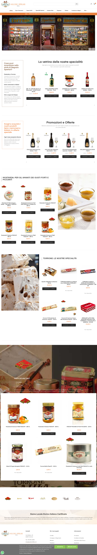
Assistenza (76, 536)
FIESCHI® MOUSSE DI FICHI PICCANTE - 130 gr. (79, 421)
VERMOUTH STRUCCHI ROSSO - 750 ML (87, 89)
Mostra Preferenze (27, 553)
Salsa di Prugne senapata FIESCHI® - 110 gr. (18, 459)
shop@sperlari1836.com (31, 535)
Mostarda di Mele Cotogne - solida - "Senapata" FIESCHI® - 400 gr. (9, 203)
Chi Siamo (76, 528)
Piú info (21, 553)
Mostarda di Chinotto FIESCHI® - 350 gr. (47, 202)
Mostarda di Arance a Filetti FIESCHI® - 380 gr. (47, 234)
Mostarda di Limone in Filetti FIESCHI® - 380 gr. (28, 234)
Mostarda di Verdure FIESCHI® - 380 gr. (9, 234)
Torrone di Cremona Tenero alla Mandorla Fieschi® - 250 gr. (68, 315)
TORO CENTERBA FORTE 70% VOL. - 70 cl (51, 89)
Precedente (86, 47)
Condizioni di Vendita (79, 531)
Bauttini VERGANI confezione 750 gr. (49, 279)
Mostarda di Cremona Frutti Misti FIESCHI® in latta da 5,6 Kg (79, 460)
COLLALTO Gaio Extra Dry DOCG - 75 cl (33, 150)
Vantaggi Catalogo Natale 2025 (57, 538)
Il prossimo (92, 47)
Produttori (52, 536)
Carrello (52, 528)
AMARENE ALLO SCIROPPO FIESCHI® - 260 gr (69, 89)
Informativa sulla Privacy (79, 533)
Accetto (60, 546)
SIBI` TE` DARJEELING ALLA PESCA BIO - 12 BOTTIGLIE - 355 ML (33, 90)
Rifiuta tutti (72, 546)
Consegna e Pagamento (55, 531)
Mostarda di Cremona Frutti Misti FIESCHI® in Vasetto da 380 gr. (28, 203)
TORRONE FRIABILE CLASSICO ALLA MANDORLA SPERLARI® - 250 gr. (68, 280)
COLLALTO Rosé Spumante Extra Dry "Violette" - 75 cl (69, 150)
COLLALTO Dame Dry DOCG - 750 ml (87, 150)
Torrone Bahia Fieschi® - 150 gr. (48, 459)
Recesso (52, 533)
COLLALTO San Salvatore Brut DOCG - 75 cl (51, 150)
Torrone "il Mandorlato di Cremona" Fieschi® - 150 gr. (49, 314)
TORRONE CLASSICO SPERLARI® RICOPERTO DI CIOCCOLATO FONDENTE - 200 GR (88, 280)
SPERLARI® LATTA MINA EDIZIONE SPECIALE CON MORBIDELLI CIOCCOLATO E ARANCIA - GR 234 (88, 315)
